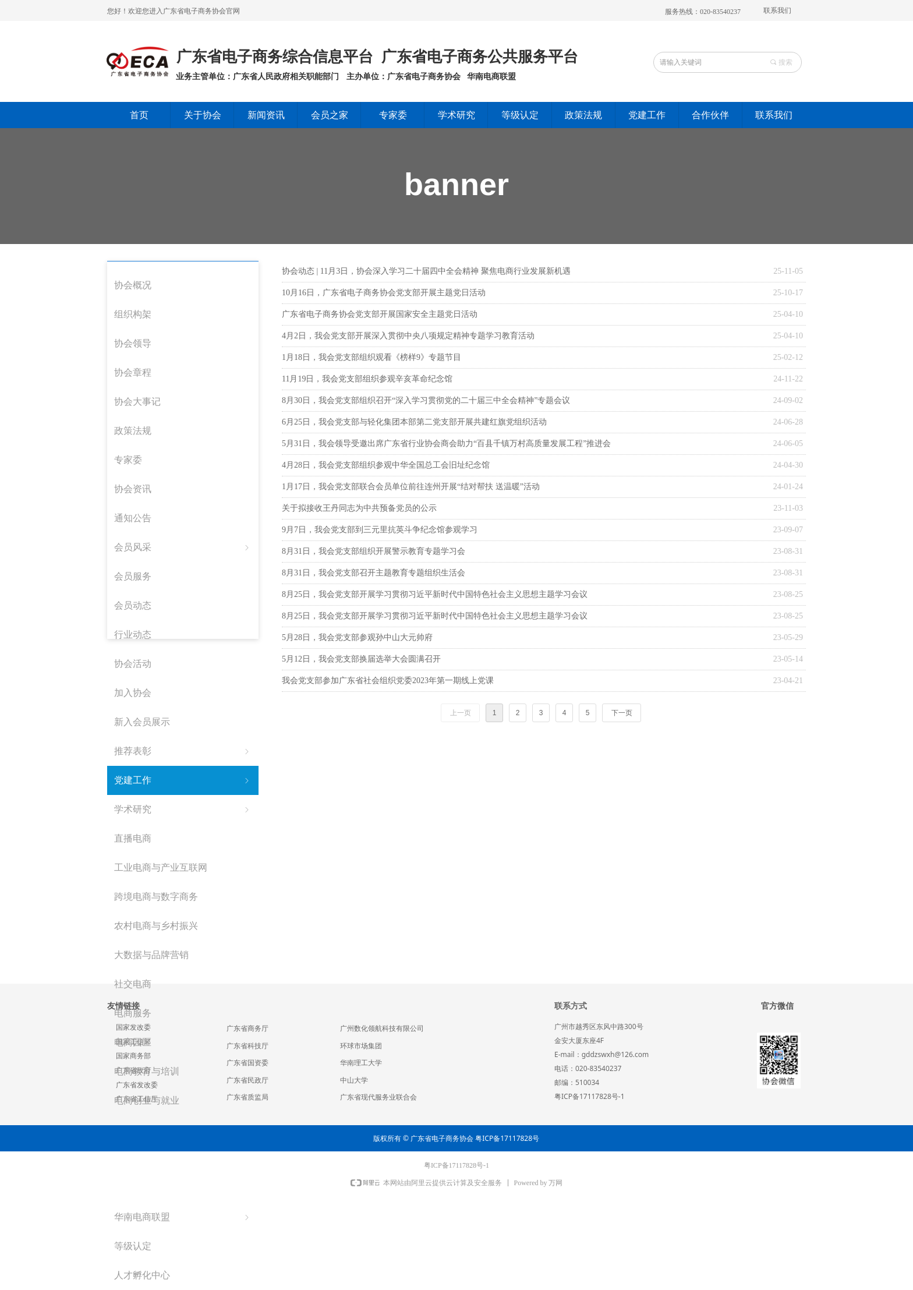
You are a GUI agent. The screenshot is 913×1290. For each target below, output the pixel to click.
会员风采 (183, 547)
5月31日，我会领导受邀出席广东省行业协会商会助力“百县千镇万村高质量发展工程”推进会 (446, 443)
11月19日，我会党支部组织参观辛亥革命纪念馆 (367, 378)
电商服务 (132, 1013)
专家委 (128, 460)
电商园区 (132, 1042)
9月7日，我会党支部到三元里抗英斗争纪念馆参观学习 (379, 529)
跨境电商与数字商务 (156, 897)
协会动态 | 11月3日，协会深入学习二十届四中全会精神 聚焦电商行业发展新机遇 (426, 271)
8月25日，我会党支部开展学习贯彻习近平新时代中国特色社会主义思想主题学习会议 (435, 594)
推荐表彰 (183, 751)
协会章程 (132, 372)
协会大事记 (137, 402)
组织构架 (132, 314)
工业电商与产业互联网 (160, 867)
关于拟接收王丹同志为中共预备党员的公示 (359, 508)
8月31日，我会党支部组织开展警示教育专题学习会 (373, 551)
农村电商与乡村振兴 (156, 926)
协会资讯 (132, 489)
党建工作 (183, 780)
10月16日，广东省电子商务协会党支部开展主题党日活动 (384, 292)
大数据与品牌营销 (151, 955)
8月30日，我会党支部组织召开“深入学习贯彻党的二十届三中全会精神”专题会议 (426, 400)
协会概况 (132, 285)
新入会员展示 (142, 722)
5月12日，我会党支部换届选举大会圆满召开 (361, 659)
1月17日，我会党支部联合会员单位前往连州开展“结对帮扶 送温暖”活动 (411, 486)
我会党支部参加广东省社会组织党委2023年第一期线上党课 (388, 680)
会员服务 (132, 576)
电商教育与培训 (146, 1071)
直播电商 (132, 838)
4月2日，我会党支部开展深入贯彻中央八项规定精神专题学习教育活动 (408, 335)
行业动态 (132, 634)
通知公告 (132, 518)
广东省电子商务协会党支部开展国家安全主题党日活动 (379, 314)
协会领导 (132, 343)
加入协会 (132, 693)
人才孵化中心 (142, 1275)
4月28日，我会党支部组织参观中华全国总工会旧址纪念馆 (386, 465)
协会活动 (132, 664)
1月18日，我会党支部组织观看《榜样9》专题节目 (371, 357)
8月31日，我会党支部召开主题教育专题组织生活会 (373, 572)
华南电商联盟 (183, 1217)
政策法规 (132, 431)
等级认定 (132, 1246)
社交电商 (132, 984)
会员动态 (132, 605)
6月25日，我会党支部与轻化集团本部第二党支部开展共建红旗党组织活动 (414, 422)
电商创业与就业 (146, 1100)
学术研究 (183, 809)
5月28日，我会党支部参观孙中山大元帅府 (357, 637)
